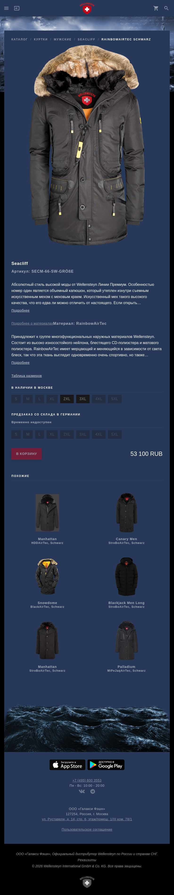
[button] (17, 10)
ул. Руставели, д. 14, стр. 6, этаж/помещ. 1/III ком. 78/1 (87, 819)
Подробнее (20, 310)
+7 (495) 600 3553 (86, 780)
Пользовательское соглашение (87, 829)
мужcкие (62, 39)
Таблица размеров (26, 376)
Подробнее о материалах (32, 323)
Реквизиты (87, 860)
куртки (41, 39)
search (166, 8)
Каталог (19, 39)
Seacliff (86, 39)
